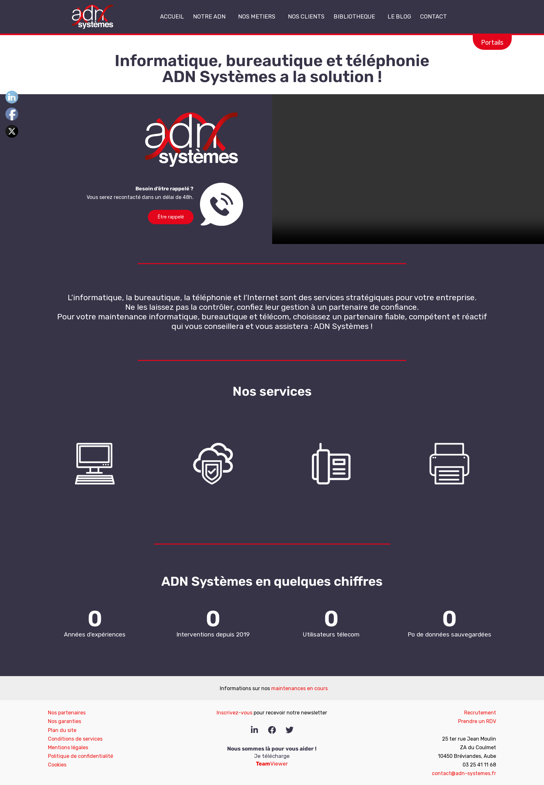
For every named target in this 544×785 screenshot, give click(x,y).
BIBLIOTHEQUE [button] (356, 16)
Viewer (272, 763)
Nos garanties (64, 721)
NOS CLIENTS (306, 16)
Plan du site (62, 730)
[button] (228, 17)
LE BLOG (399, 16)
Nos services (272, 391)
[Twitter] (290, 730)
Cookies (57, 765)
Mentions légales (68, 747)
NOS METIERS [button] (258, 16)
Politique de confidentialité (80, 756)
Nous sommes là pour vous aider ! (272, 748)
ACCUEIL (172, 16)
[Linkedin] (254, 730)
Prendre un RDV (477, 721)
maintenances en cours (299, 688)
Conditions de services (75, 739)
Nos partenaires (67, 713)
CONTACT (433, 16)
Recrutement (480, 713)
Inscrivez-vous (234, 713)
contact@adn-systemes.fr (464, 773)
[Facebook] (272, 730)
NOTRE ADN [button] (211, 16)
